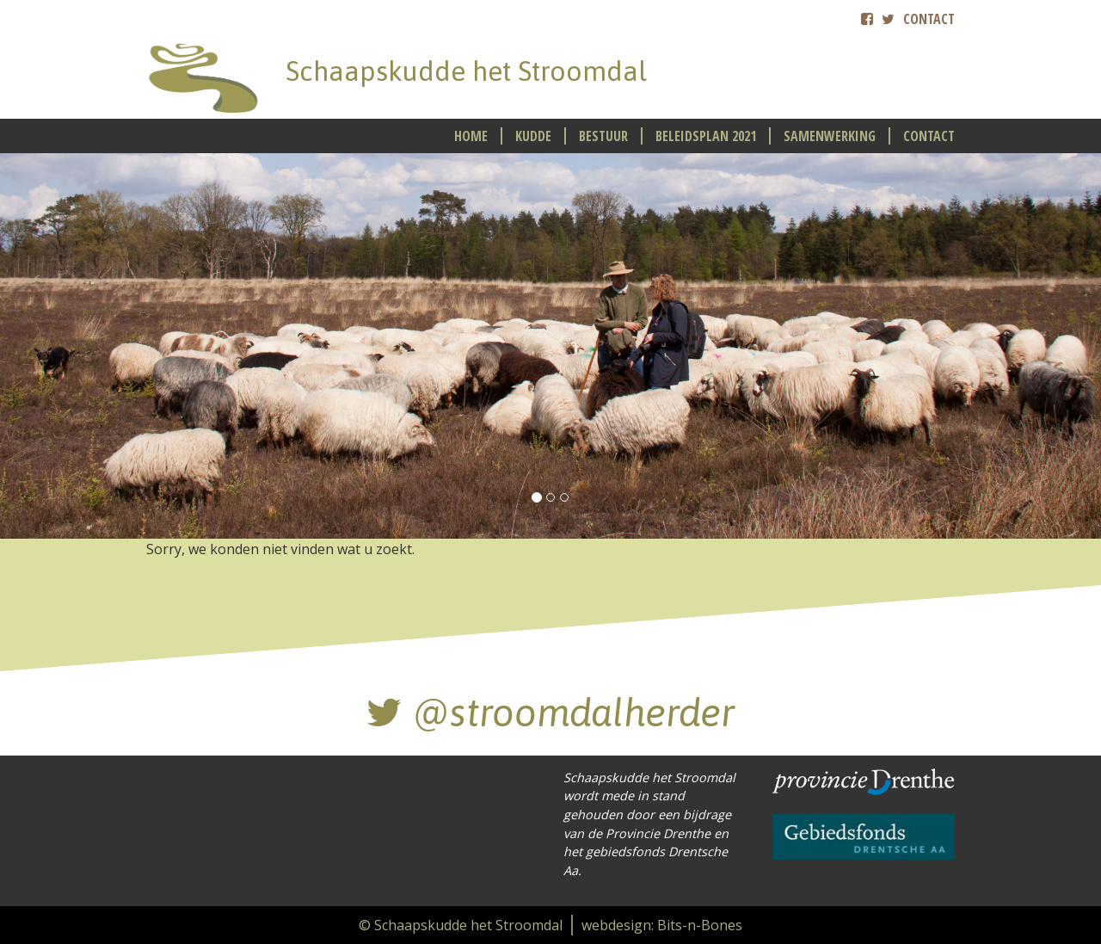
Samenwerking (830, 136)
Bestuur (603, 136)
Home (471, 136)
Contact (929, 18)
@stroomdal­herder (550, 712)
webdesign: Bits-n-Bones (661, 925)
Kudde (533, 136)
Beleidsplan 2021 (705, 136)
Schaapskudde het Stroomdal (466, 71)
